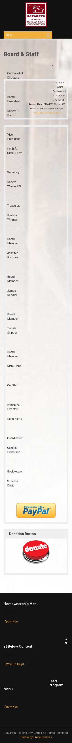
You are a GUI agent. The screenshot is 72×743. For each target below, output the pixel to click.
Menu (8, 35)
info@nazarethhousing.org (47, 113)
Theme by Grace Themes (36, 737)
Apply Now (11, 621)
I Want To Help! (14, 664)
